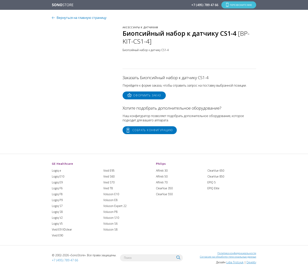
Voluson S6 (110, 223)
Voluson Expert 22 (114, 206)
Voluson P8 (110, 212)
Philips (161, 164)
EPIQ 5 (211, 182)
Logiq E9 (57, 182)
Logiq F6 (57, 188)
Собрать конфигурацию (152, 130)
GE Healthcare (62, 164)
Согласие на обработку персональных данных (228, 256)
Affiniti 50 (162, 176)
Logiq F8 (57, 194)
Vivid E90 (57, 235)
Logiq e (56, 170)
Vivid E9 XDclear (62, 229)
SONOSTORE (62, 5)
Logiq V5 (57, 223)
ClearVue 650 (215, 170)
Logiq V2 (57, 218)
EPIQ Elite (213, 188)
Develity (251, 262)
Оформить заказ (147, 95)
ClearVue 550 (164, 194)
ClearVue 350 (164, 188)
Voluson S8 (110, 229)
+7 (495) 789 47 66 (204, 5)
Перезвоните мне (240, 4)
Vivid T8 (108, 188)
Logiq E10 (58, 176)
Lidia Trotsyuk (235, 262)
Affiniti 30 (162, 170)
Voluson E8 (110, 200)
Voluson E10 (111, 194)
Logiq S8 (57, 212)
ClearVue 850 (215, 176)
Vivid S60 (109, 176)
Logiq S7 (57, 206)
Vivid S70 (109, 182)
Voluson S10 (111, 218)
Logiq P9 (57, 200)
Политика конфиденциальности (236, 253)
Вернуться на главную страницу (81, 18)
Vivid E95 (109, 170)
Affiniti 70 (162, 182)
